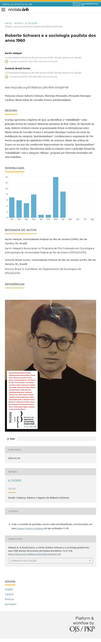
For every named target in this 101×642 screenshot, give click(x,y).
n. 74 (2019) (31, 23)
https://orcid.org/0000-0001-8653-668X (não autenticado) (33, 77)
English (9, 589)
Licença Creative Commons (30, 528)
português (10, 604)
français (9, 599)
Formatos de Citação (24, 560)
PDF (12, 439)
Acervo (18, 23)
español (9, 594)
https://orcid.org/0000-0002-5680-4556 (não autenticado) (34, 61)
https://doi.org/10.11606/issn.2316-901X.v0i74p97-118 (39, 87)
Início (8, 23)
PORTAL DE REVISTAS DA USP (17, 4)
